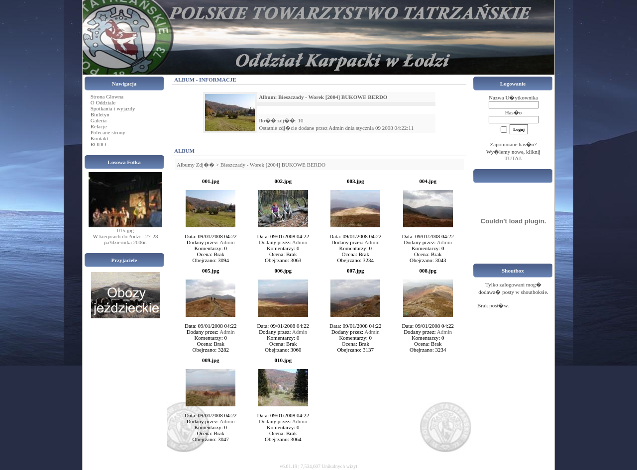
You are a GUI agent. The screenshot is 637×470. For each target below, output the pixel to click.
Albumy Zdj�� (195, 165)
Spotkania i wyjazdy (113, 108)
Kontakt (99, 138)
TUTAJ (513, 158)
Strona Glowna (107, 96)
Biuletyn (100, 114)
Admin (336, 128)
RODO (98, 144)
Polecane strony (108, 132)
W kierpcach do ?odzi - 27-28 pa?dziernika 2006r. (125, 239)
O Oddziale (103, 102)
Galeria (98, 120)
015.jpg (125, 230)
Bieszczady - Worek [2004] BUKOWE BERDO (272, 165)
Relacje (99, 126)
